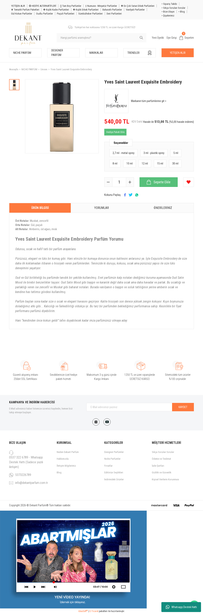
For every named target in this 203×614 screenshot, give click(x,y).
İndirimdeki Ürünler (114, 479)
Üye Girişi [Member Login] (172, 37)
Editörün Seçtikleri (113, 472)
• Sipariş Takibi (169, 3)
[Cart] (186, 38)
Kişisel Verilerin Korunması (165, 479)
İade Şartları (158, 465)
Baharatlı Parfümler (112, 9)
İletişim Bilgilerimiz (66, 465)
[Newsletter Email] (140, 407)
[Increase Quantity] (130, 182)
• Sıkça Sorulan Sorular (173, 7)
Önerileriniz (163, 208)
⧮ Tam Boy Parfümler (70, 5)
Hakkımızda (63, 458)
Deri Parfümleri (114, 13)
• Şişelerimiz (168, 15)
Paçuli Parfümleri (65, 13)
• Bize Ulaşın (168, 11)
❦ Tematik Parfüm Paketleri (25, 9)
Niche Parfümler (112, 458)
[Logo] (28, 33)
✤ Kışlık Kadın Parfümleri (56, 9)
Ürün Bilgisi (40, 208)
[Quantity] (119, 182)
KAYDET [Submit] (183, 407)
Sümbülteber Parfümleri (90, 13)
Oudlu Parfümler (44, 13)
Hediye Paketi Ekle (115, 132)
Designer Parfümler (114, 452)
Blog (59, 472)
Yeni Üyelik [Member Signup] (158, 37)
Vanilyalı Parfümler (135, 9)
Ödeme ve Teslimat (161, 458)
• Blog (181, 11)
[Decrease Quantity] (108, 182)
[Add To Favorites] (188, 182)
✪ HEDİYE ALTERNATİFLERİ (42, 5)
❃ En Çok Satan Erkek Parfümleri (137, 5)
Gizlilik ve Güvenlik (161, 472)
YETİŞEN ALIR (18, 5)
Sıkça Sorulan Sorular (163, 452)
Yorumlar (101, 208)
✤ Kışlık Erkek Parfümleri (86, 9)
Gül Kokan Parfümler (21, 13)
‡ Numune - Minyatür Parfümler (101, 5)
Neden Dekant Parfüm (68, 452)
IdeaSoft (83, 611)
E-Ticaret (94, 611)
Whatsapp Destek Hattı (181, 607)
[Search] (101, 37)
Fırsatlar (108, 465)
